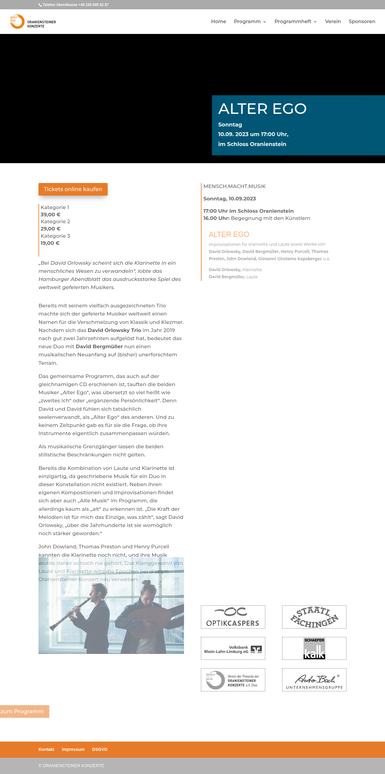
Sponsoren (362, 22)
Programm (247, 22)
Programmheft (293, 22)
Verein (333, 22)
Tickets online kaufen (73, 189)
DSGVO (100, 749)
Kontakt (46, 749)
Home (218, 22)
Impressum (73, 749)
